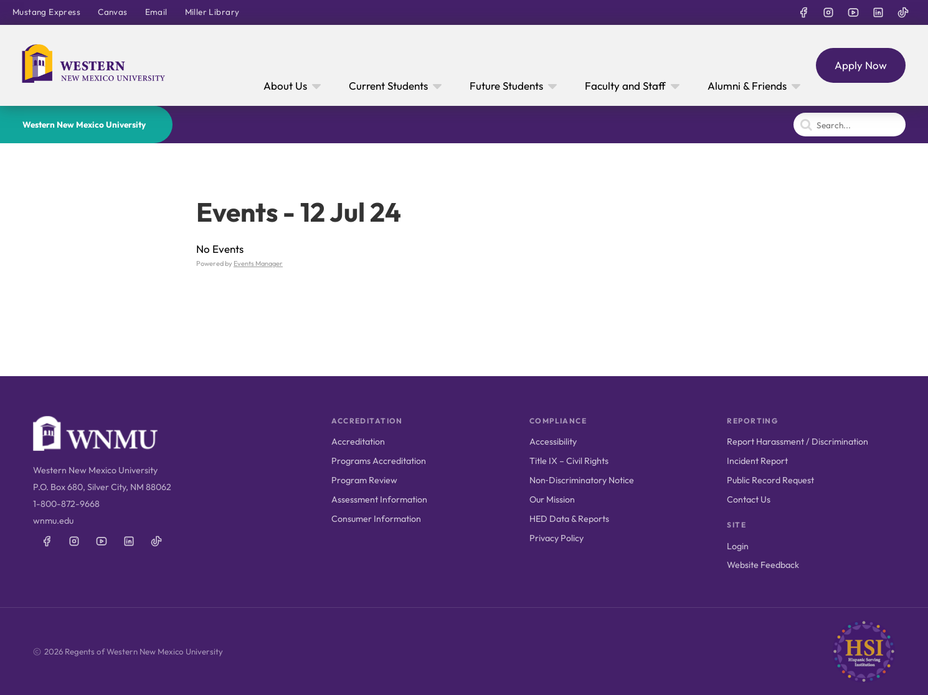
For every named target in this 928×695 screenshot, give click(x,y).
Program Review (364, 480)
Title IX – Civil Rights (568, 460)
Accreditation (358, 441)
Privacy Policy (556, 538)
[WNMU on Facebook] (803, 12)
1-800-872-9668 (66, 503)
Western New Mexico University (84, 124)
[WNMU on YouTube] (853, 12)
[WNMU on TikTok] (903, 12)
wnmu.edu (53, 520)
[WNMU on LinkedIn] (878, 12)
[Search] (849, 124)
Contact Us (748, 499)
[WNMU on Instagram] (828, 12)
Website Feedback (763, 564)
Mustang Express (46, 11)
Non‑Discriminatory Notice (581, 480)
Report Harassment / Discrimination (797, 441)
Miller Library (212, 11)
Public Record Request (770, 480)
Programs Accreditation (378, 460)
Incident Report (757, 460)
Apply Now (861, 65)
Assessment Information (379, 499)
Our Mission (552, 499)
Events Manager (258, 263)
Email (156, 11)
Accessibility (553, 441)
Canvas (112, 11)
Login (738, 546)
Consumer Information (376, 518)
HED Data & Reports (569, 518)
